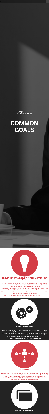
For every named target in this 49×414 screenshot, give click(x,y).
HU (47, 1)
